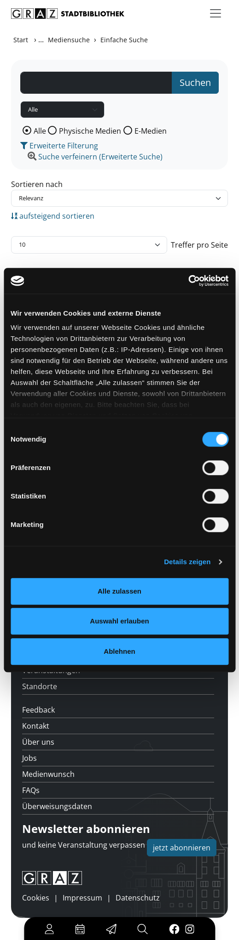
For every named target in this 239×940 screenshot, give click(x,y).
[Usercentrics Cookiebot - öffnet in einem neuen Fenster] (188, 281)
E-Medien (150, 131)
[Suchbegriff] (96, 83)
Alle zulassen (119, 591)
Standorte (39, 686)
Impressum (82, 898)
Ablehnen (119, 651)
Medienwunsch (48, 774)
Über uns (38, 742)
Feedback (38, 710)
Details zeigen (187, 562)
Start (20, 39)
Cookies (35, 898)
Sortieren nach (37, 184)
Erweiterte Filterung (59, 146)
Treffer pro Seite (199, 245)
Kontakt (35, 726)
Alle (40, 131)
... (41, 39)
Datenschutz (138, 898)
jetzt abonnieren (181, 848)
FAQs (31, 790)
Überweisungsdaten (57, 806)
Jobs (29, 758)
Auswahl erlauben (119, 621)
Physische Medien (90, 131)
